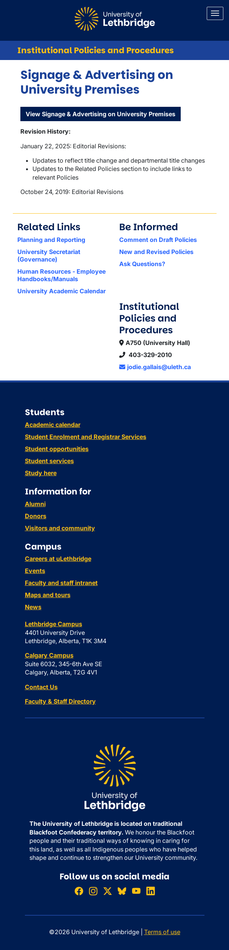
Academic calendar (52, 424)
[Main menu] (215, 13)
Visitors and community (60, 528)
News (33, 607)
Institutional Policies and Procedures (95, 50)
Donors (35, 516)
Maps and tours (48, 595)
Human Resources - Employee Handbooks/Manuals (61, 275)
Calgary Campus (49, 655)
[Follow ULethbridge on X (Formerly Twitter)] (107, 891)
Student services (49, 461)
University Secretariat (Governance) (48, 255)
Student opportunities (57, 449)
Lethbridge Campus (53, 624)
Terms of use (162, 932)
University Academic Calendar (61, 291)
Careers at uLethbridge (58, 558)
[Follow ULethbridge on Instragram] (93, 891)
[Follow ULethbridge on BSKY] (122, 891)
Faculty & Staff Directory (60, 701)
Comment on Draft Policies (158, 239)
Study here (41, 473)
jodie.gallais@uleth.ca (155, 367)
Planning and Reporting (51, 239)
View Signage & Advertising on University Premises (100, 114)
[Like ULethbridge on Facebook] (79, 891)
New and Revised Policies (156, 252)
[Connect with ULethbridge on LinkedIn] (150, 891)
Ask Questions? (142, 264)
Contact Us (41, 687)
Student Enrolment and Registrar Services (85, 436)
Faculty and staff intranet (61, 583)
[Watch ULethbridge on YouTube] (136, 891)
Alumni (35, 504)
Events (35, 570)
